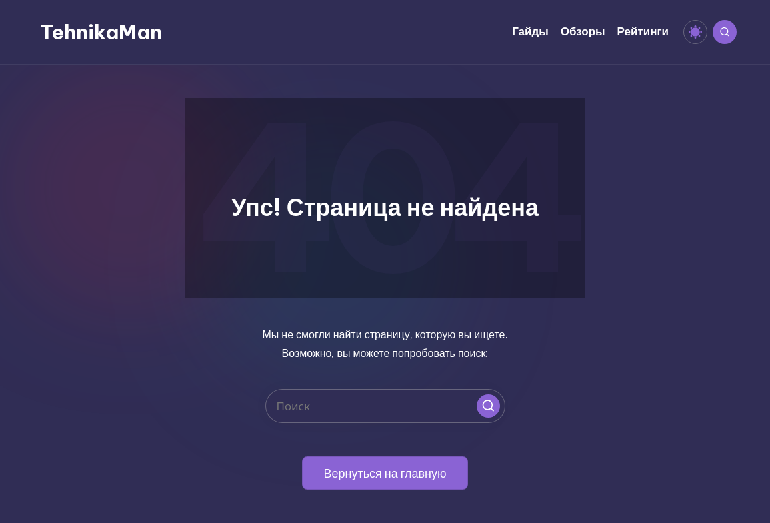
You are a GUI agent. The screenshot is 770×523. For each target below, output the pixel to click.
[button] (488, 406)
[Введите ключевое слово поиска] (385, 406)
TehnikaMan (101, 32)
